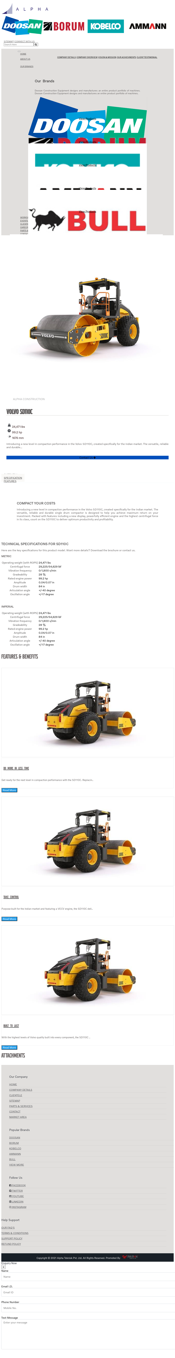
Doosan (14, 1137)
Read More (9, 790)
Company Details (66, 57)
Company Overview (87, 57)
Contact (14, 1111)
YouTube (16, 1196)
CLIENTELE (15, 1095)
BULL (12, 1159)
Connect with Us (25, 41)
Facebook (17, 1185)
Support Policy (11, 1238)
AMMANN (15, 1153)
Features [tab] (10, 481)
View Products (87, 108)
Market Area (18, 1116)
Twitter (16, 1190)
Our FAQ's (8, 1227)
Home (23, 54)
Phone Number (10, 1302)
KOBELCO (15, 1148)
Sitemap (8, 41)
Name (4, 1270)
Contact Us (87, 457)
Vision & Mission (107, 57)
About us (25, 59)
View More (16, 1164)
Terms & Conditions (14, 1233)
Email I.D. (7, 1286)
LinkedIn (16, 1201)
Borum (14, 1142)
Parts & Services (21, 1106)
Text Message (9, 1317)
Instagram (17, 1207)
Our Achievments (126, 57)
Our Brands (26, 66)
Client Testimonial (147, 57)
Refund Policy (11, 1243)
